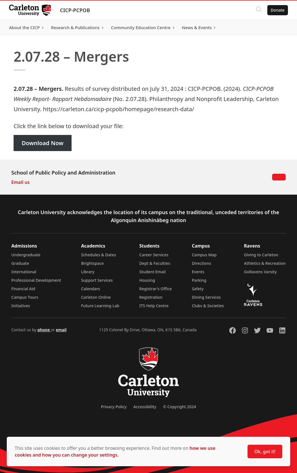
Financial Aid (23, 288)
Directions (201, 263)
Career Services (154, 254)
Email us (20, 182)
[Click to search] (259, 10)
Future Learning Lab (100, 305)
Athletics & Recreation (265, 263)
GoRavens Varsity (260, 271)
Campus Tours (24, 297)
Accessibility (144, 406)
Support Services (97, 280)
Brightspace (92, 263)
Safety (198, 288)
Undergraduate (25, 254)
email (61, 329)
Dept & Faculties (154, 263)
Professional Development (36, 280)
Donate (278, 10)
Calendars (90, 288)
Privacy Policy (113, 406)
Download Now (43, 143)
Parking (199, 280)
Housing (147, 280)
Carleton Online (96, 297)
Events (198, 271)
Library (87, 271)
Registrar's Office (155, 288)
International (23, 271)
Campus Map (204, 254)
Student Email (152, 271)
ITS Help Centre (154, 305)
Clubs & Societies (208, 305)
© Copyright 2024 (179, 406)
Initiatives (20, 305)
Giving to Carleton (261, 254)
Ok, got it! (265, 451)
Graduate (20, 263)
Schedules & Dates (98, 254)
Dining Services (206, 297)
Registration (151, 297)
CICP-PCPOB (75, 10)
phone (44, 329)
